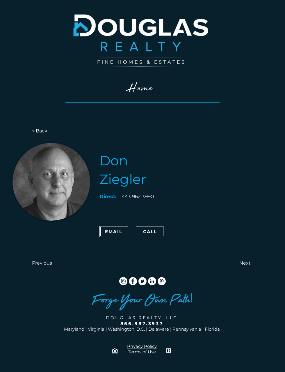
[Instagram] (123, 281)
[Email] (113, 231)
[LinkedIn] (152, 281)
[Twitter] (142, 281)
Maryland (74, 329)
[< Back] (51, 131)
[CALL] (150, 231)
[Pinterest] (162, 281)
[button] (51, 263)
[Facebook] (133, 281)
